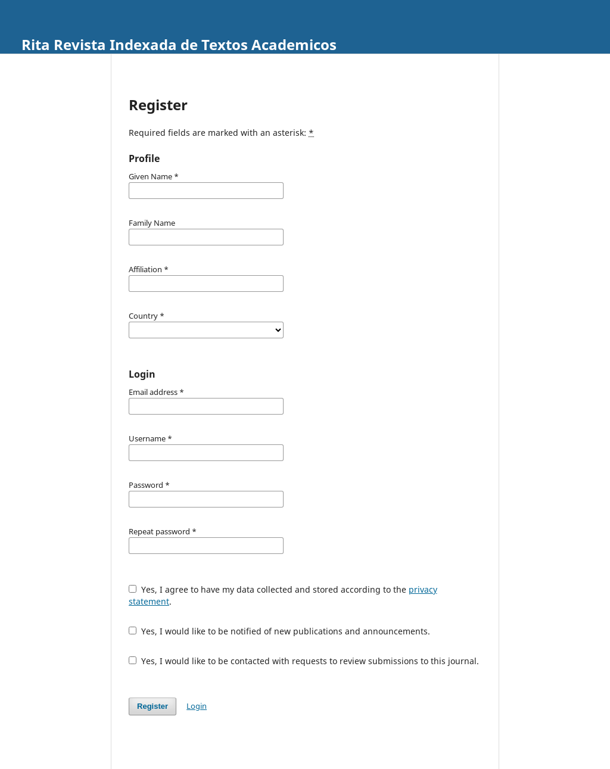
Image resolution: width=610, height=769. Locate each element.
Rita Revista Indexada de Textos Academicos (179, 44)
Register (152, 706)
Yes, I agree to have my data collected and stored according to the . (283, 595)
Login (196, 705)
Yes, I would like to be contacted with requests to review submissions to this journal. (304, 661)
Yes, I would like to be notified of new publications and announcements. (279, 631)
